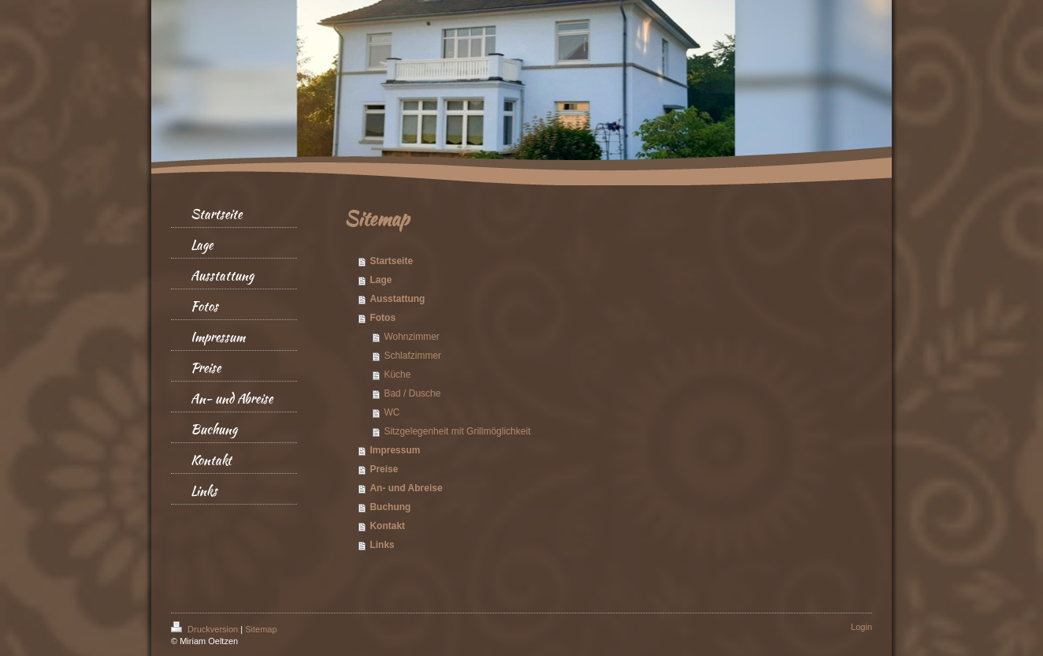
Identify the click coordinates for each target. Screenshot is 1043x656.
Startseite (391, 260)
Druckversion (205, 629)
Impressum (394, 450)
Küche (397, 374)
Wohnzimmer (411, 336)
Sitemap (261, 629)
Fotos (382, 317)
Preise (383, 469)
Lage (380, 279)
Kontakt (387, 525)
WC (391, 412)
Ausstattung (397, 298)
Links (381, 544)
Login (861, 627)
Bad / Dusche (412, 393)
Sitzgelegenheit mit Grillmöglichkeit (457, 431)
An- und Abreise (405, 488)
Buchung (389, 506)
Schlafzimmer (412, 355)
